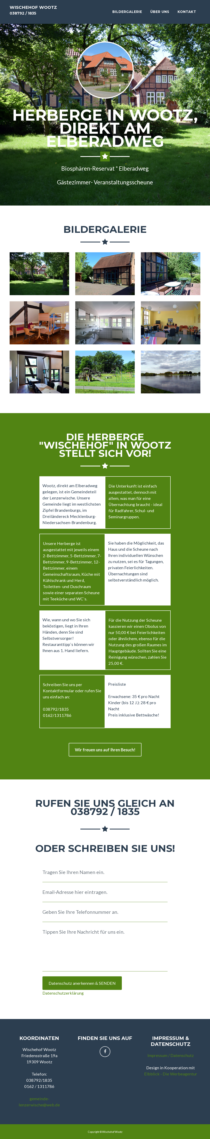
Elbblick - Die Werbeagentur (170, 1073)
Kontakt (187, 15)
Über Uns (159, 15)
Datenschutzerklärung (63, 992)
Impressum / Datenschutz (170, 1055)
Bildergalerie (127, 15)
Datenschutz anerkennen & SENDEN (82, 983)
